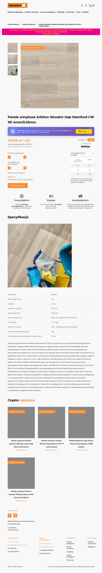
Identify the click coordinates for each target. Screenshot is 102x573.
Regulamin (91, 547)
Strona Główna (13, 24)
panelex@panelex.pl (46, 547)
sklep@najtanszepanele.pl (17, 545)
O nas (78, 12)
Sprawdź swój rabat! (51, 34)
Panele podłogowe (15, 12)
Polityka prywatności (92, 542)
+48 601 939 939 (13, 542)
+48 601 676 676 (45, 544)
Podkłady (61, 12)
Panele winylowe (32, 12)
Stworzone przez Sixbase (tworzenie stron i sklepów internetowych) (71, 567)
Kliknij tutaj (83, 131)
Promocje (70, 12)
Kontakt (85, 12)
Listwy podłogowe (47, 12)
